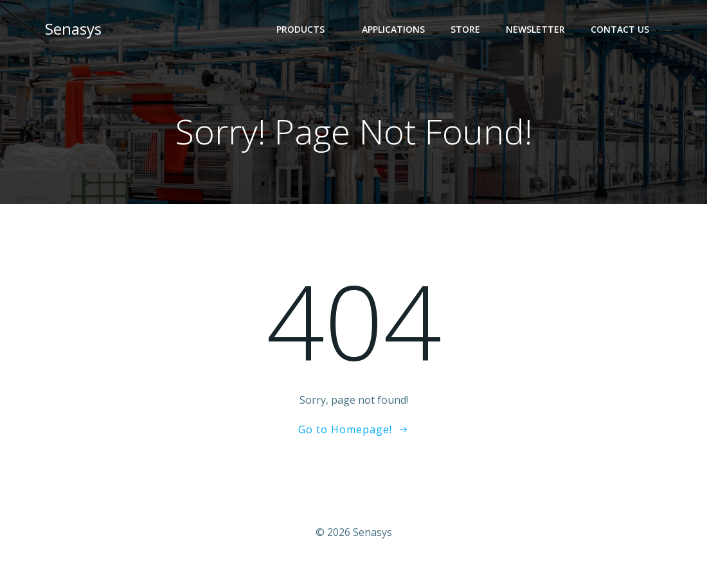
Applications (393, 29)
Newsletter (535, 29)
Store (465, 29)
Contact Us (620, 29)
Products (306, 29)
